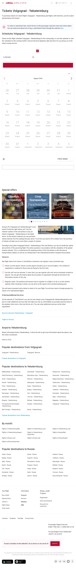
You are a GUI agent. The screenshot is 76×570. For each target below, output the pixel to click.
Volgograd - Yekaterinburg (10, 352)
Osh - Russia (6, 468)
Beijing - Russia (6, 458)
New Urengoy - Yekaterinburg (11, 409)
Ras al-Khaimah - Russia (60, 476)
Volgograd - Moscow (33, 352)
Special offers (6, 498)
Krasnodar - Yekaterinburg (61, 375)
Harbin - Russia (32, 454)
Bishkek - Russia (58, 465)
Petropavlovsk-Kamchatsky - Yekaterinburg (11, 405)
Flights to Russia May (59, 432)
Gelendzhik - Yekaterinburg (35, 372)
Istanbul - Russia (58, 454)
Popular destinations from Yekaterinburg (16, 415)
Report (55, 543)
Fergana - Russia (32, 465)
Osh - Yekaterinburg (33, 393)
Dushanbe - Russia (8, 472)
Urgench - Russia (32, 458)
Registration (44, 497)
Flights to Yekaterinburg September (34, 433)
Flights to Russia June (9, 438)
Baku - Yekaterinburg (59, 397)
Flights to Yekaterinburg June (36, 429)
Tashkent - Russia (58, 458)
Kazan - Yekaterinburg (34, 409)
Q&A (22, 505)
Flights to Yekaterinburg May (11, 429)
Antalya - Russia (7, 476)
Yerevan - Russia (58, 472)
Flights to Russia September (10, 441)
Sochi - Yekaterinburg (8, 379)
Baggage (24, 495)
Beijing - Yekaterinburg (34, 389)
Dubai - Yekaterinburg (34, 386)
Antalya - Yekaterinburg (34, 404)
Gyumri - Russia (32, 476)
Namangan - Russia (59, 461)
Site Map (20, 518)
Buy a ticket (5, 495)
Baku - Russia (6, 461)
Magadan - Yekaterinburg (61, 400)
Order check (6, 508)
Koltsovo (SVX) (6, 339)
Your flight (5, 491)
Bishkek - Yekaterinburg (34, 400)
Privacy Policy (29, 518)
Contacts (5, 518)
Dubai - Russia (6, 454)
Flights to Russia (8, 319)
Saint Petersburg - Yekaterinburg (12, 375)
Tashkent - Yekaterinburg (60, 389)
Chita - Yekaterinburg (8, 386)
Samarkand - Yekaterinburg (10, 397)
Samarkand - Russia (33, 461)
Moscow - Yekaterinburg (35, 379)
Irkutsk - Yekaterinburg (9, 382)
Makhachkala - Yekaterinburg (11, 372)
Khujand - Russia (58, 468)
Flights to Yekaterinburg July (61, 429)
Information (25, 491)
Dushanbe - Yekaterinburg (61, 393)
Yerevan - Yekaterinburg (35, 397)
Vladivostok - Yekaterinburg (61, 382)
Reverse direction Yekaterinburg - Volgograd (17, 313)
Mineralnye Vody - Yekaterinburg (37, 375)
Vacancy (24, 502)
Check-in (4, 502)
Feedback (13, 518)
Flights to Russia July (33, 438)
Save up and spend (46, 501)
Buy (13, 215)
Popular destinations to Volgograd (14, 358)
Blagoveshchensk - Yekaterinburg (63, 379)
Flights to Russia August (60, 438)
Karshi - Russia (6, 465)
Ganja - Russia (31, 468)
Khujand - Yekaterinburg (9, 400)
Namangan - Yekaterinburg (10, 393)
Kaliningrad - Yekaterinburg (35, 382)
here (61, 28)
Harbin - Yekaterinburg (60, 386)
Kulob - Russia (31, 472)
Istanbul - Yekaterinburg (9, 389)
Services (23, 498)
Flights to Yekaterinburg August (12, 432)
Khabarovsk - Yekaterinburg (61, 372)
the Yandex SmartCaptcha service (26, 554)
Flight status (6, 505)
